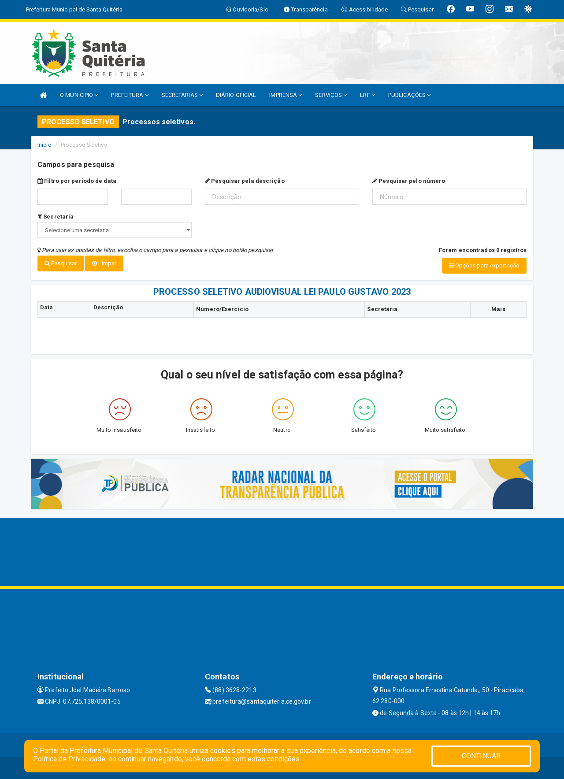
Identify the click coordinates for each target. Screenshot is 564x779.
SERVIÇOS (331, 95)
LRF (367, 95)
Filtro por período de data (76, 181)
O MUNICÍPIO (79, 95)
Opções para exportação (484, 265)
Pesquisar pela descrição (245, 181)
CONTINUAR (481, 756)
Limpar (104, 263)
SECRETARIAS (182, 95)
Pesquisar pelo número (408, 181)
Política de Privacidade (69, 759)
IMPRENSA (285, 95)
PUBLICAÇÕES (409, 95)
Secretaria (55, 216)
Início (44, 144)
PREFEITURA (129, 95)
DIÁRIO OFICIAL (236, 95)
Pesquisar (61, 263)
